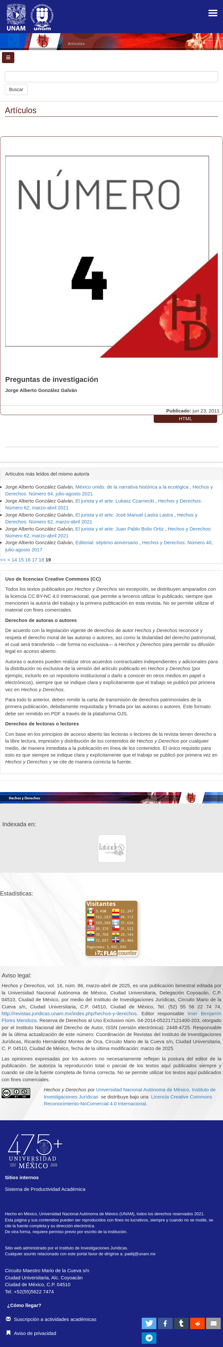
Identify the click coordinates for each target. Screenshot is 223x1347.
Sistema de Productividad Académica (45, 1189)
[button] (149, 1323)
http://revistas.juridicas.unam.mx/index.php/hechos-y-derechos (69, 1013)
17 (34, 559)
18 (41, 559)
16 (28, 559)
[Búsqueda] (111, 76)
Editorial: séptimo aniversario (107, 542)
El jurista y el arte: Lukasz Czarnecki (115, 501)
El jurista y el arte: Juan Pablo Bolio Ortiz (120, 529)
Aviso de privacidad (31, 1333)
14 (14, 559)
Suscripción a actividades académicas (51, 1319)
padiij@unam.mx (140, 1253)
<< (3, 559)
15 (21, 559)
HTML (185, 418)
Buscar (16, 89)
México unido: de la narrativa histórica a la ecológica (132, 487)
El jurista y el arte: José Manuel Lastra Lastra (124, 515)
